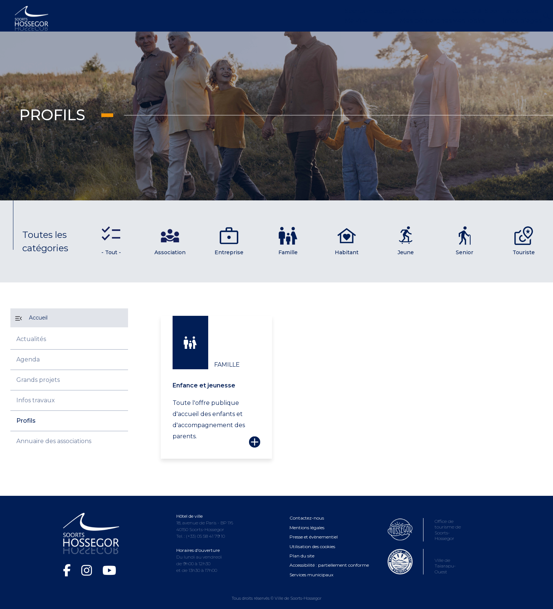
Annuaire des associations (53, 441)
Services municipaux (311, 567)
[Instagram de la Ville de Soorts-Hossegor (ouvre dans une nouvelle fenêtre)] (88, 563)
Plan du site (301, 548)
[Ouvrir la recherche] (535, 15)
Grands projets (38, 379)
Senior (464, 241)
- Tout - (111, 252)
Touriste (524, 241)
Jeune (405, 241)
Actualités (31, 339)
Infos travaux (35, 400)
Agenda (28, 359)
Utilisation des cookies (312, 539)
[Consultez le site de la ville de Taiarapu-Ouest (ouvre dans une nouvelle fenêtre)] (427, 564)
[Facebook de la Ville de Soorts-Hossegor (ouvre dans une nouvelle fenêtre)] (68, 563)
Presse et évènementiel (313, 529)
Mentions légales (306, 520)
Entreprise (229, 241)
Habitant (347, 241)
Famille (288, 241)
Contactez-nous (306, 511)
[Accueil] (69, 318)
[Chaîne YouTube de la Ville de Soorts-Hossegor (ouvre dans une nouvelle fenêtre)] (109, 563)
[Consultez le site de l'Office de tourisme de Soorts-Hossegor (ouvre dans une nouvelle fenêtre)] (427, 530)
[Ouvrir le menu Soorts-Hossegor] (266, 15)
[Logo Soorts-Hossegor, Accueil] (31, 17)
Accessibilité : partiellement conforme (329, 558)
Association (170, 241)
